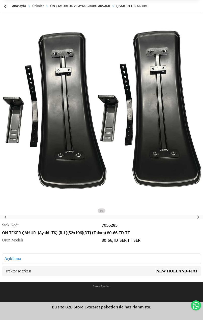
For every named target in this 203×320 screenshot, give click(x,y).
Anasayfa (19, 6)
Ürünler (38, 6)
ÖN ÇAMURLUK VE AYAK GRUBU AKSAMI (80, 6)
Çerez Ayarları (101, 286)
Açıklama (12, 259)
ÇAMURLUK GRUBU (132, 6)
